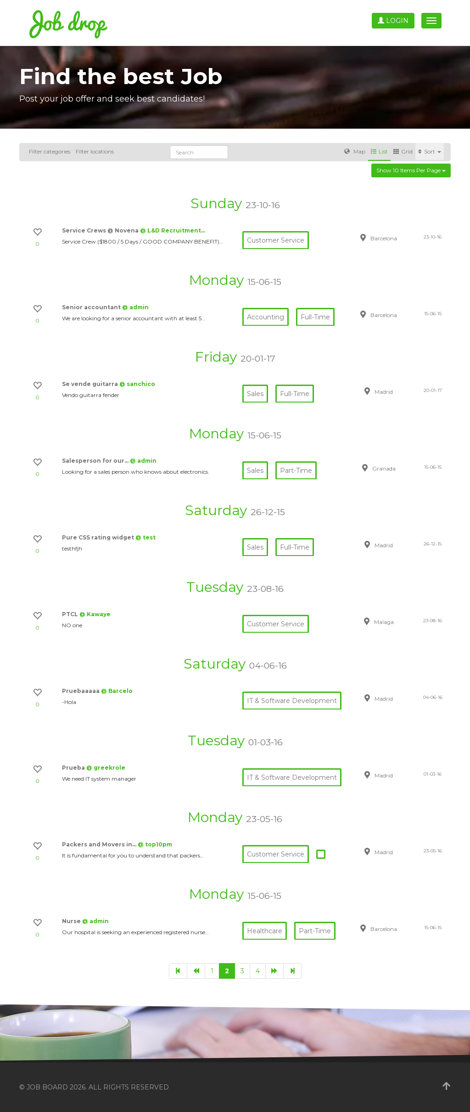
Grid (403, 151)
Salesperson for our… (96, 460)
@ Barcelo (117, 690)
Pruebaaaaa (81, 690)
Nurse (72, 921)
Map (354, 151)
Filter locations (95, 151)
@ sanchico (137, 383)
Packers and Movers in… (100, 844)
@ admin (135, 307)
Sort (429, 151)
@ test (145, 537)
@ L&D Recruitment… (172, 230)
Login (393, 21)
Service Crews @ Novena (101, 230)
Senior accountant (92, 307)
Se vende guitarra (90, 383)
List (379, 151)
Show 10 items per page (411, 170)
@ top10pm (155, 844)
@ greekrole (105, 767)
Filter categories (49, 151)
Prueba (74, 767)
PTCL (70, 614)
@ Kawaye (95, 614)
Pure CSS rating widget (98, 537)
